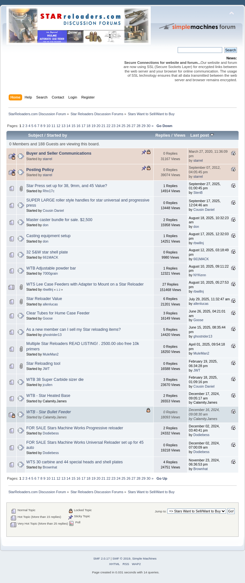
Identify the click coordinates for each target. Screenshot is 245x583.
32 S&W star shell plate (47, 252)
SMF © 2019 (122, 558)
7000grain (50, 273)
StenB (198, 192)
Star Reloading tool (43, 363)
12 (58, 126)
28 (138, 126)
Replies (162, 135)
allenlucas (50, 304)
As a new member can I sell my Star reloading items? (73, 329)
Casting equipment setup (48, 236)
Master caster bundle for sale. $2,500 (59, 220)
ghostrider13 (52, 335)
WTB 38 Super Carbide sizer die (55, 379)
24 (118, 126)
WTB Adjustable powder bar (51, 268)
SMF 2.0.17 (101, 558)
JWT (46, 369)
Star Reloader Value (44, 298)
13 (63, 126)
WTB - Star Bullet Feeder (48, 412)
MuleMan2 (50, 354)
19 (93, 126)
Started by (57, 135)
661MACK (50, 257)
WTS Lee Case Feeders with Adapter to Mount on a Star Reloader (85, 284)
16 (78, 126)
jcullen (47, 385)
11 (53, 126)
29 (143, 126)
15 (73, 126)
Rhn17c (49, 191)
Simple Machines (144, 558)
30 (148, 126)
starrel (47, 159)
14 (68, 126)
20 (98, 126)
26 (128, 126)
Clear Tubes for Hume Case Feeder (58, 313)
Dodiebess (51, 433)
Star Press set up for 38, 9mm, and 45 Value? (66, 186)
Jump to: (161, 511)
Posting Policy (40, 169)
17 (83, 126)
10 (48, 126)
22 (108, 126)
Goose (48, 318)
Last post (202, 135)
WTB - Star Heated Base (48, 395)
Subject (35, 135)
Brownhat (50, 467)
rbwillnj (198, 243)
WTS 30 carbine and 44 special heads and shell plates (74, 462)
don (45, 225)
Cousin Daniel (53, 210)
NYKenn (199, 275)
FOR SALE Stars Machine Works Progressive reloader (74, 428)
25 (123, 126)
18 (88, 126)
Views (180, 135)
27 (133, 126)
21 (103, 126)
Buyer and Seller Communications (58, 153)
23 (113, 126)
